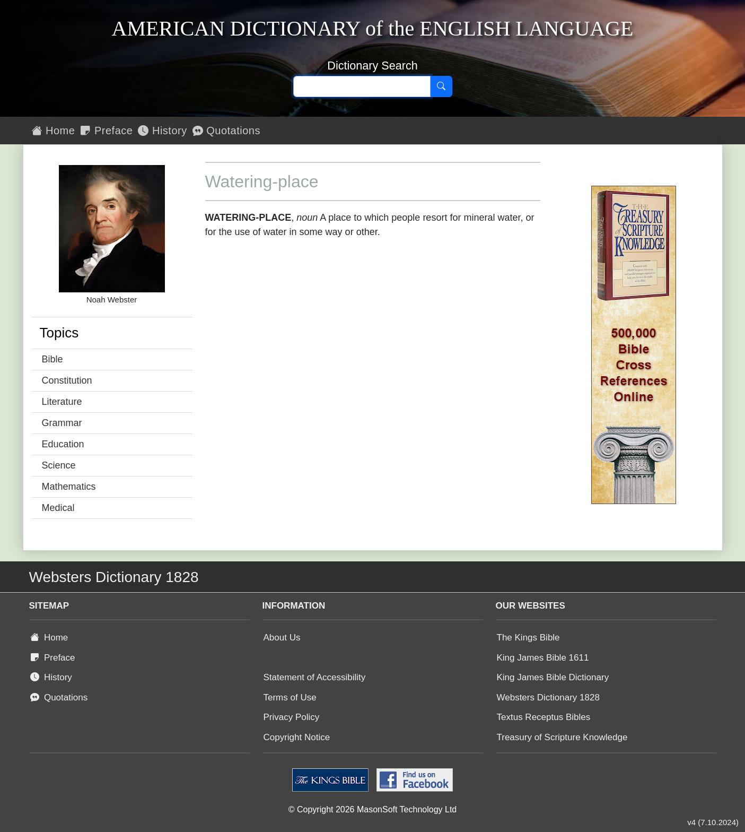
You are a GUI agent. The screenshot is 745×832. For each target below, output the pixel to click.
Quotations (226, 130)
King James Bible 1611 (543, 658)
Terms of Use (290, 697)
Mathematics (69, 486)
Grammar (62, 423)
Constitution (67, 380)
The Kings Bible (528, 637)
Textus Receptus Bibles (544, 717)
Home (53, 130)
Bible (52, 359)
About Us (282, 637)
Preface (106, 130)
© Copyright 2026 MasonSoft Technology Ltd (372, 809)
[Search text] (362, 86)
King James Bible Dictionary (553, 677)
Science (59, 465)
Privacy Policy (292, 717)
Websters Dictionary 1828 (548, 697)
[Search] (441, 86)
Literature (62, 401)
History (162, 130)
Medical (58, 507)
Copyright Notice (297, 737)
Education (63, 444)
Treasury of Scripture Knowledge (562, 737)
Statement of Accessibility (315, 677)
